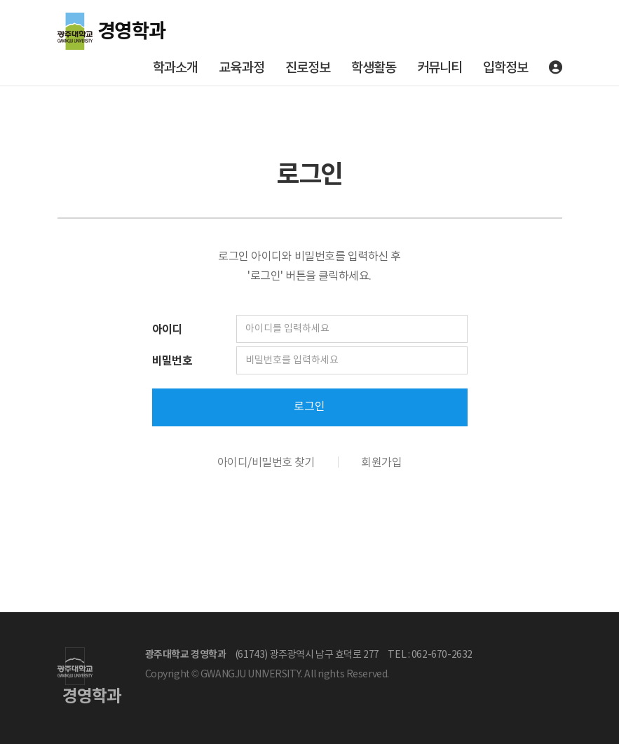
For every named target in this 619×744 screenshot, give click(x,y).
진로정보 (307, 68)
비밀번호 (172, 361)
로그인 (309, 406)
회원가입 (381, 462)
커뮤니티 (439, 68)
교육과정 (241, 68)
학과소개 (175, 68)
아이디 (167, 330)
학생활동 (373, 68)
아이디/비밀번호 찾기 (266, 462)
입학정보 (505, 68)
